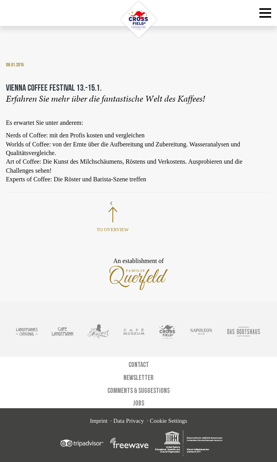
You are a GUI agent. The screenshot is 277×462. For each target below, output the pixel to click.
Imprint (98, 421)
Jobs (138, 403)
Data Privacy (128, 421)
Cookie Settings (168, 421)
